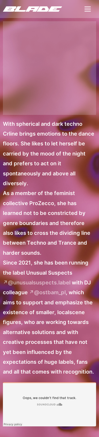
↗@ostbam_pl (47, 292)
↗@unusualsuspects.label (36, 282)
